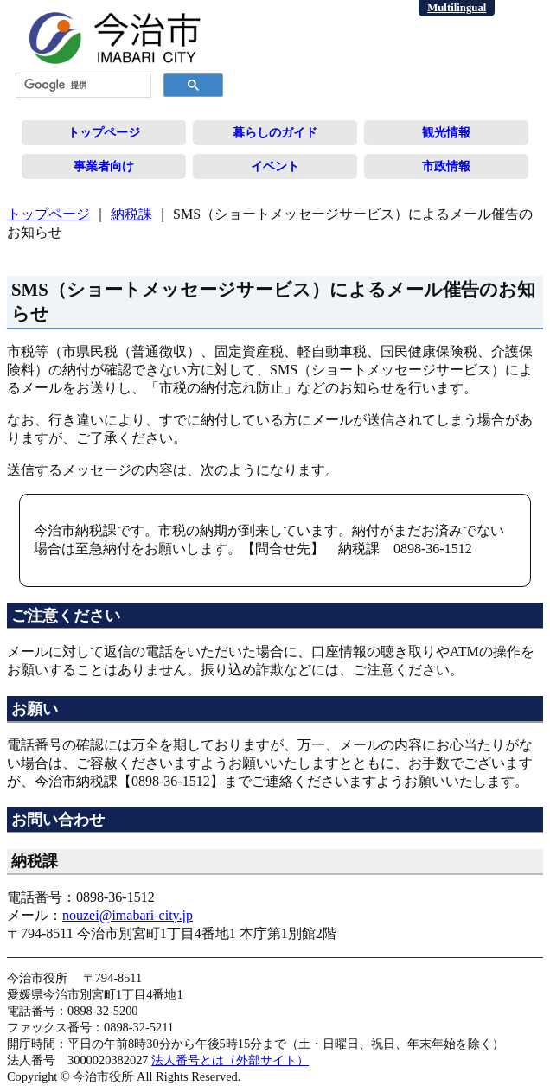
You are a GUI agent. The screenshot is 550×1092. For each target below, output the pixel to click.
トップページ (103, 132)
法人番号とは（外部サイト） (230, 1060)
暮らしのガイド (275, 132)
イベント (275, 166)
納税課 (131, 214)
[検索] (81, 85)
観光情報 (446, 132)
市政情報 (446, 166)
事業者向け (104, 166)
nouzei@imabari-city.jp (127, 915)
